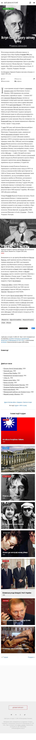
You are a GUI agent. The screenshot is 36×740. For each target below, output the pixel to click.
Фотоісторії (6, 504)
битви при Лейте (7, 285)
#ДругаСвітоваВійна (15, 319)
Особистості (6, 476)
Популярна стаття (8, 9)
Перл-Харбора (5, 187)
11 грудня (22, 210)
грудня (16, 405)
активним (3, 342)
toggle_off (34, 3)
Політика (5, 420)
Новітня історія (27, 402)
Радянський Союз (6, 121)
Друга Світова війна (10, 402)
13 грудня (23, 212)
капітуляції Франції (15, 105)
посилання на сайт (15, 726)
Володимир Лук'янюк (26, 718)
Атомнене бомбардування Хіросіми (14, 385)
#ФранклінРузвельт (28, 319)
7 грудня (5, 657)
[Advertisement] (18, 683)
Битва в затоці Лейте (10, 380)
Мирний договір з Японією (12, 394)
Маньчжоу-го (26, 160)
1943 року (30, 269)
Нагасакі (10, 291)
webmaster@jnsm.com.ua (18, 728)
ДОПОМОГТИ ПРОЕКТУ (18, 707)
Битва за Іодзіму (8, 382)
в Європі (15, 269)
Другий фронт (16, 281)
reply (34, 79)
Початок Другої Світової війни (13, 368)
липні (4, 127)
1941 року (8, 153)
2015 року (8, 312)
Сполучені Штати (22, 46)
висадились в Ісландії (12, 134)
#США (3, 322)
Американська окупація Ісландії (13, 375)
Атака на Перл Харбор (10, 373)
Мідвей (27, 271)
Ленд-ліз (15, 107)
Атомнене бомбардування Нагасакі (14, 387)
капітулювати (5, 289)
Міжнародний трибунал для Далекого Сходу (17, 392)
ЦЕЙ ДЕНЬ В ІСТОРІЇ (11, 2)
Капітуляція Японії (9, 389)
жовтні (3, 119)
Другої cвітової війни (16, 295)
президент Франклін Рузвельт (13, 98)
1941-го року (23, 405)
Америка (19, 402)
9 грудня (30, 657)
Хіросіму (3, 291)
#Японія (8, 322)
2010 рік (23, 302)
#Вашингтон (5, 319)
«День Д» (6, 378)
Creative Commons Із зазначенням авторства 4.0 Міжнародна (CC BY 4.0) (18, 723)
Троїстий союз (8, 371)
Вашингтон (14, 46)
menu (2, 3)
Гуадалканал (5, 274)
